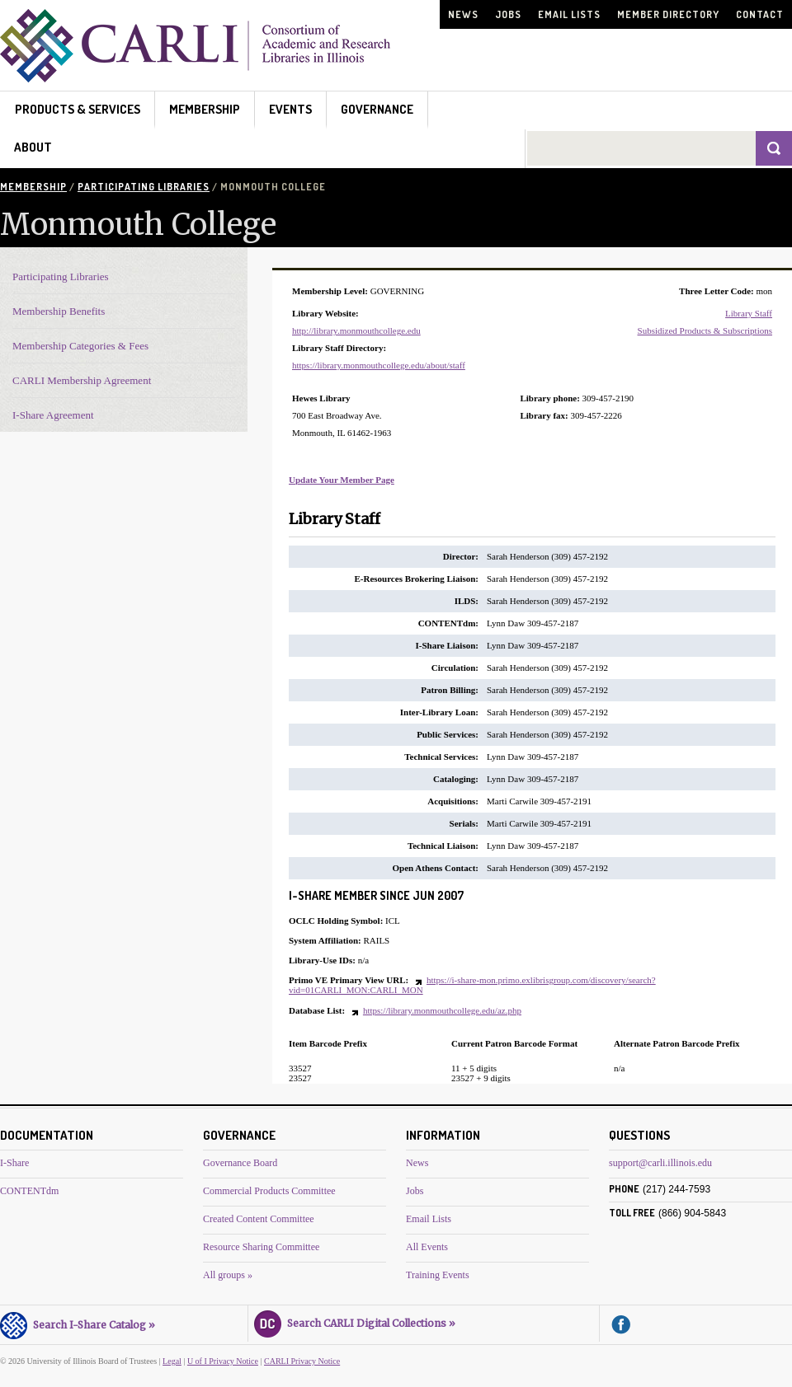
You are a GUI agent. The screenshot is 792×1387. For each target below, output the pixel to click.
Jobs (508, 14)
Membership (204, 109)
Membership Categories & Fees (80, 346)
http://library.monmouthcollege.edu (356, 330)
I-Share (14, 1163)
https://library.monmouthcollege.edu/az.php (442, 1010)
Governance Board (240, 1163)
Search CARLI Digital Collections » (354, 1321)
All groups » (227, 1275)
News (463, 14)
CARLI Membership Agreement (81, 380)
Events (290, 109)
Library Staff (748, 313)
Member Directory (668, 14)
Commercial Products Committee (269, 1191)
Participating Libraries (144, 186)
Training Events (437, 1275)
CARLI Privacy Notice (302, 1361)
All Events (427, 1247)
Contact (760, 14)
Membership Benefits (58, 311)
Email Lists (569, 14)
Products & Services (77, 109)
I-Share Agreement (53, 415)
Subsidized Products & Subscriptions (705, 330)
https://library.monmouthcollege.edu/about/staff (378, 365)
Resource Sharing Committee (261, 1247)
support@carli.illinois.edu (660, 1163)
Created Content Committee (258, 1219)
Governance (377, 109)
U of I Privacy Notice (222, 1361)
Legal (172, 1361)
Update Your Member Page (341, 480)
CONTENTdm (29, 1191)
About (33, 147)
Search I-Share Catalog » (77, 1322)
